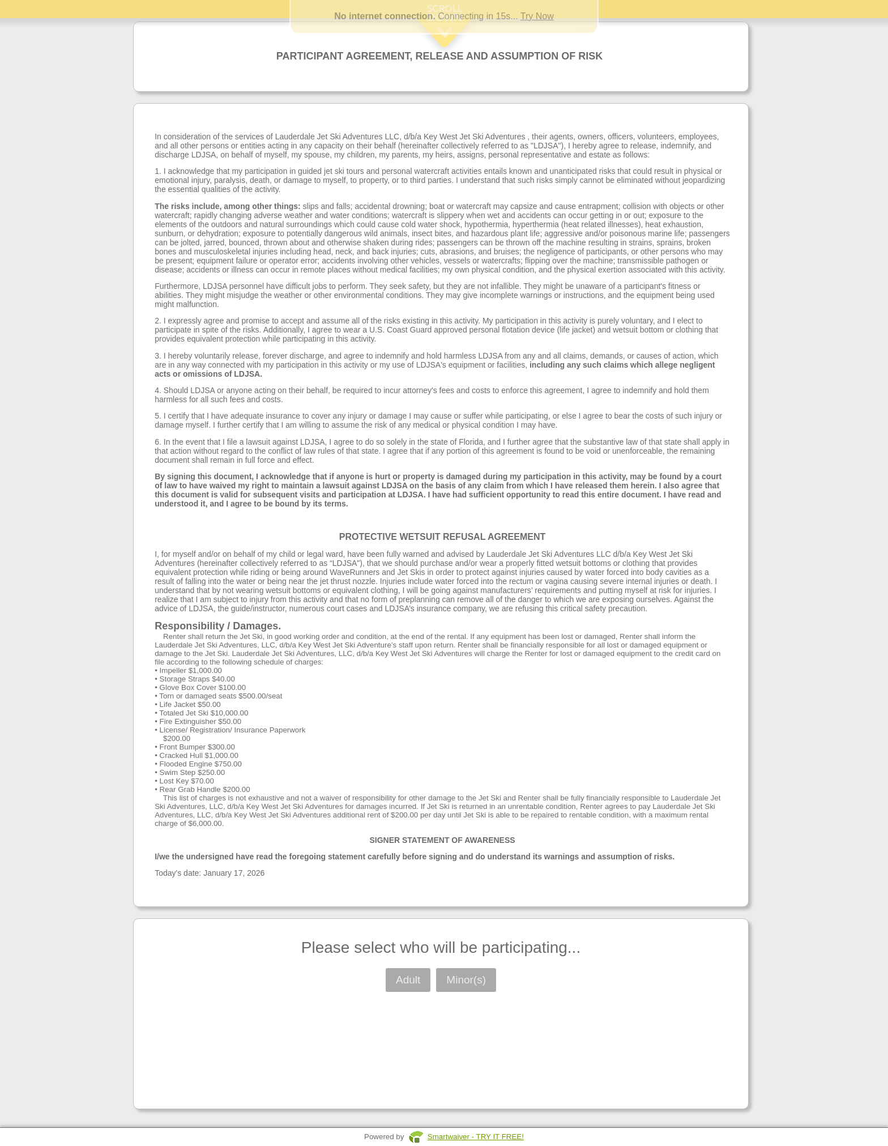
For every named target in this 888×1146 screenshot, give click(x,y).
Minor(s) (466, 980)
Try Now (537, 16)
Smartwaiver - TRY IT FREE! (476, 1136)
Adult (408, 980)
